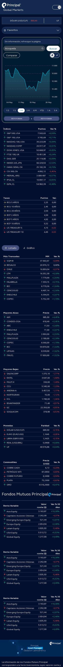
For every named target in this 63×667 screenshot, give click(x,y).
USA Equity (10, 532)
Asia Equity (10, 511)
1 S (14, 110)
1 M (21, 110)
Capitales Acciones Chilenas (18, 516)
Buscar (53, 48)
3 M (28, 110)
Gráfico (29, 248)
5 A (55, 110)
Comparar (11, 55)
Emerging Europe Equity (16, 520)
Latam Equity (11, 528)
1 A (48, 110)
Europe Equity (11, 524)
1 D (7, 110)
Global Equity (11, 537)
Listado (10, 248)
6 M (35, 110)
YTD (42, 110)
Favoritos (11, 30)
